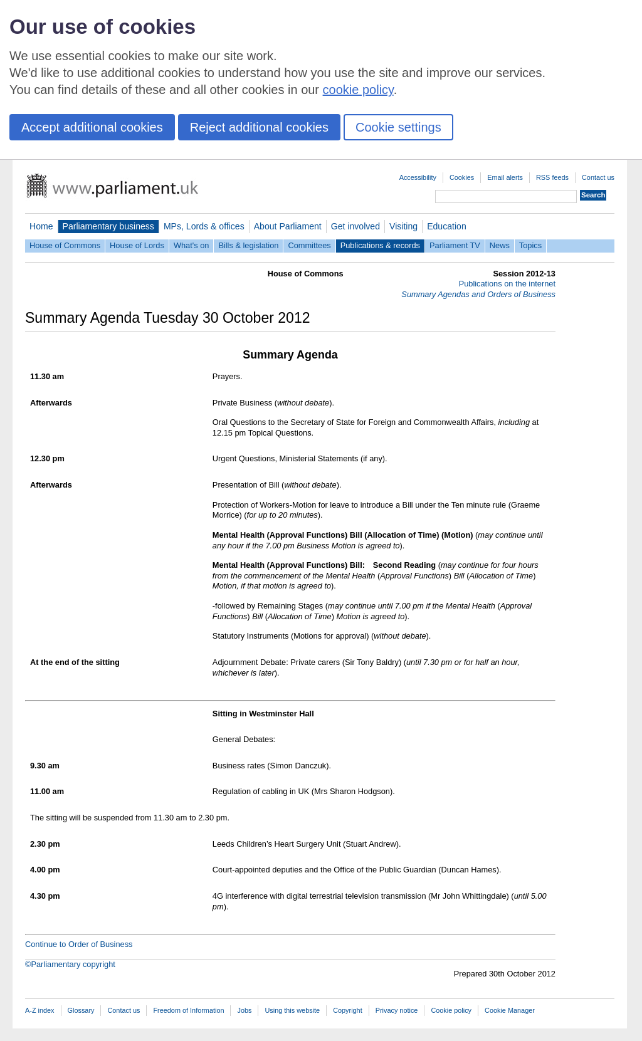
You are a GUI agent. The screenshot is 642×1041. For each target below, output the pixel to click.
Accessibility (417, 177)
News (500, 245)
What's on (191, 245)
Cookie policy (451, 1010)
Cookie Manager (510, 1010)
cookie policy (358, 90)
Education (446, 226)
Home (41, 226)
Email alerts (505, 177)
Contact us (598, 177)
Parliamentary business (108, 226)
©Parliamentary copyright (70, 964)
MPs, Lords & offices (204, 226)
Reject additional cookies (259, 127)
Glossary (81, 1010)
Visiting (403, 226)
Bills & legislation (248, 245)
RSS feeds (552, 177)
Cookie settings (398, 127)
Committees (309, 245)
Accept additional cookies (92, 127)
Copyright (347, 1010)
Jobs (244, 1010)
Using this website (292, 1010)
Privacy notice (397, 1010)
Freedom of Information (188, 1010)
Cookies (462, 177)
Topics (530, 245)
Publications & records (380, 245)
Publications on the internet (507, 283)
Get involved (355, 226)
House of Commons (64, 245)
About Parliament (288, 226)
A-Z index (40, 1010)
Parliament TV (454, 245)
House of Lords (137, 245)
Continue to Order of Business (78, 944)
